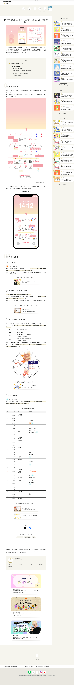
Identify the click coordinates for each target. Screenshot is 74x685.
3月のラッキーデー (17, 75)
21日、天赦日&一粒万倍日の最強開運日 (22, 71)
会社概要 (44, 675)
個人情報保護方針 (33, 675)
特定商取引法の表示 (26, 675)
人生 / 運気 (17, 666)
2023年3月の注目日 (15, 66)
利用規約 (20, 675)
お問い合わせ (39, 675)
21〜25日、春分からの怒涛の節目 (20, 73)
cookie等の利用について (50, 675)
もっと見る (26, 542)
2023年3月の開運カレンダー (17, 63)
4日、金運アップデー (17, 68)
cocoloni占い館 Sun (7, 666)
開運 (13, 666)
